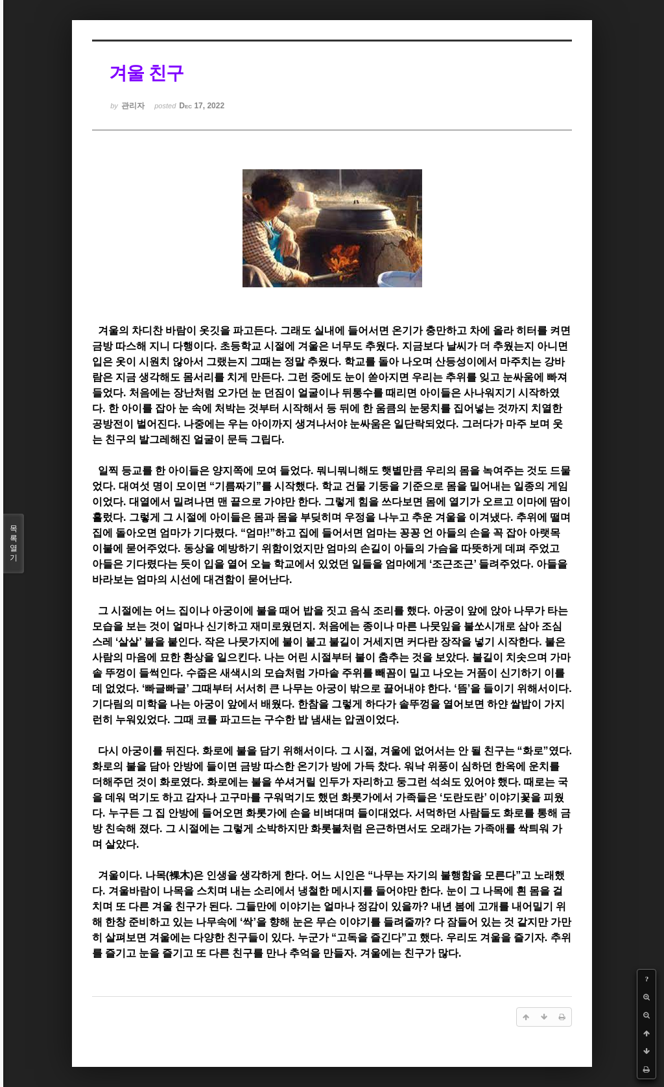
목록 (14, 543)
